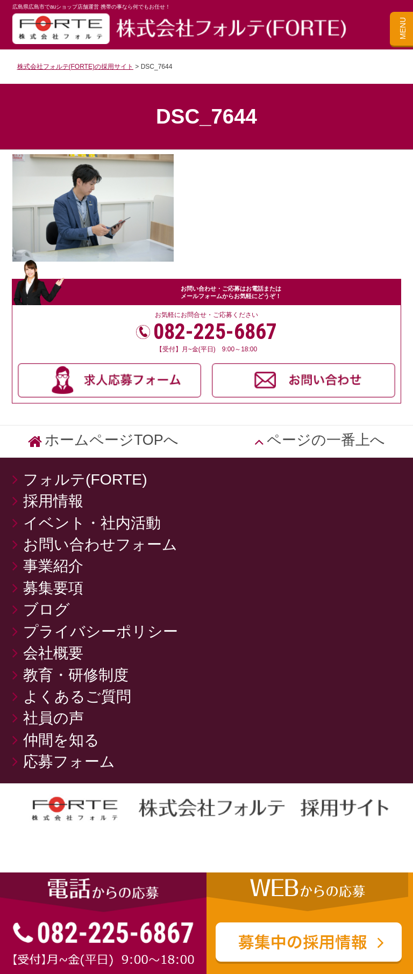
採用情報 (53, 500)
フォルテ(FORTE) (92, 479)
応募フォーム (69, 761)
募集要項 (53, 587)
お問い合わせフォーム (100, 544)
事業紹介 (53, 565)
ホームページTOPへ (112, 440)
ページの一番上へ (326, 440)
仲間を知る (61, 739)
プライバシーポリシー (100, 631)
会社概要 (53, 652)
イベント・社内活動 (92, 522)
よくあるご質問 (77, 696)
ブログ (46, 609)
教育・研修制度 (76, 674)
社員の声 (53, 717)
